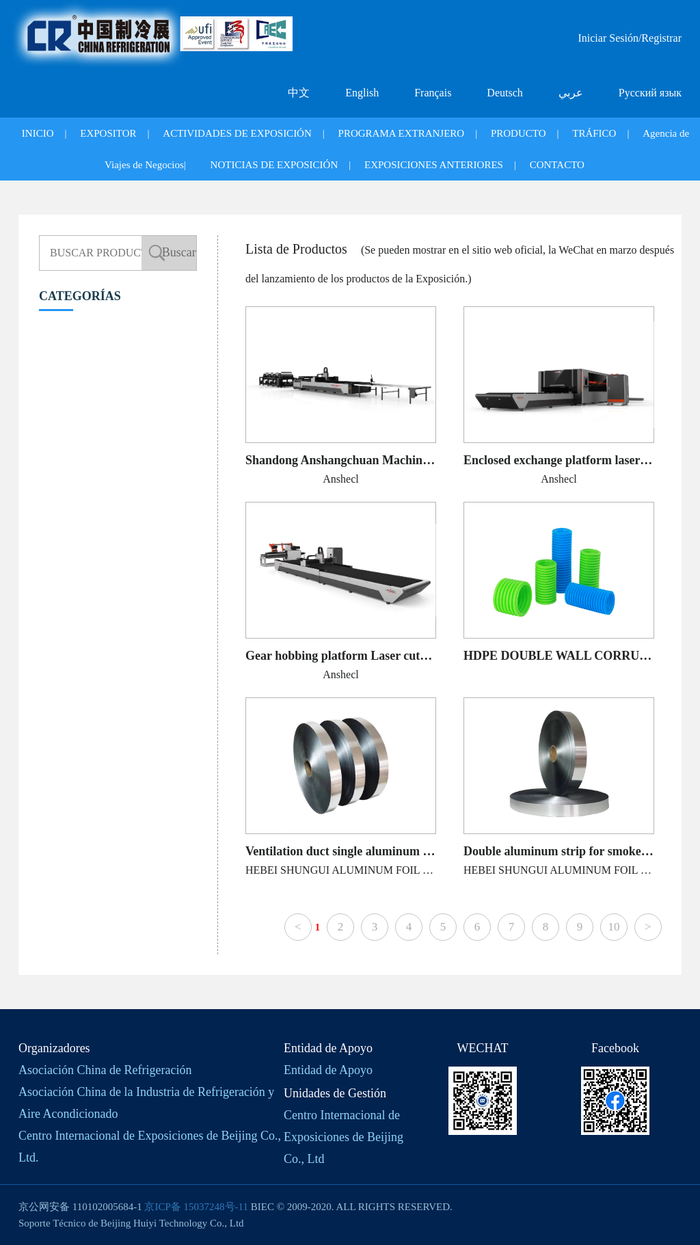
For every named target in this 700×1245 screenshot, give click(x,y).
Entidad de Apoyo (328, 1070)
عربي (570, 92)
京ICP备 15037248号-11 (196, 1206)
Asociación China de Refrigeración (104, 1070)
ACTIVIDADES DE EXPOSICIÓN (237, 133)
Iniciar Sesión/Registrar (630, 38)
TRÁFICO (594, 133)
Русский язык (650, 92)
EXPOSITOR (108, 133)
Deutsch (504, 92)
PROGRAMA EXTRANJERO (401, 133)
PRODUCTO (518, 133)
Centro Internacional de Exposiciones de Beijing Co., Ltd (343, 1137)
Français (432, 92)
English (362, 92)
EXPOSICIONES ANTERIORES (433, 164)
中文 (299, 92)
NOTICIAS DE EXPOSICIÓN (274, 164)
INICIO (38, 133)
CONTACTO (557, 164)
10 (613, 926)
